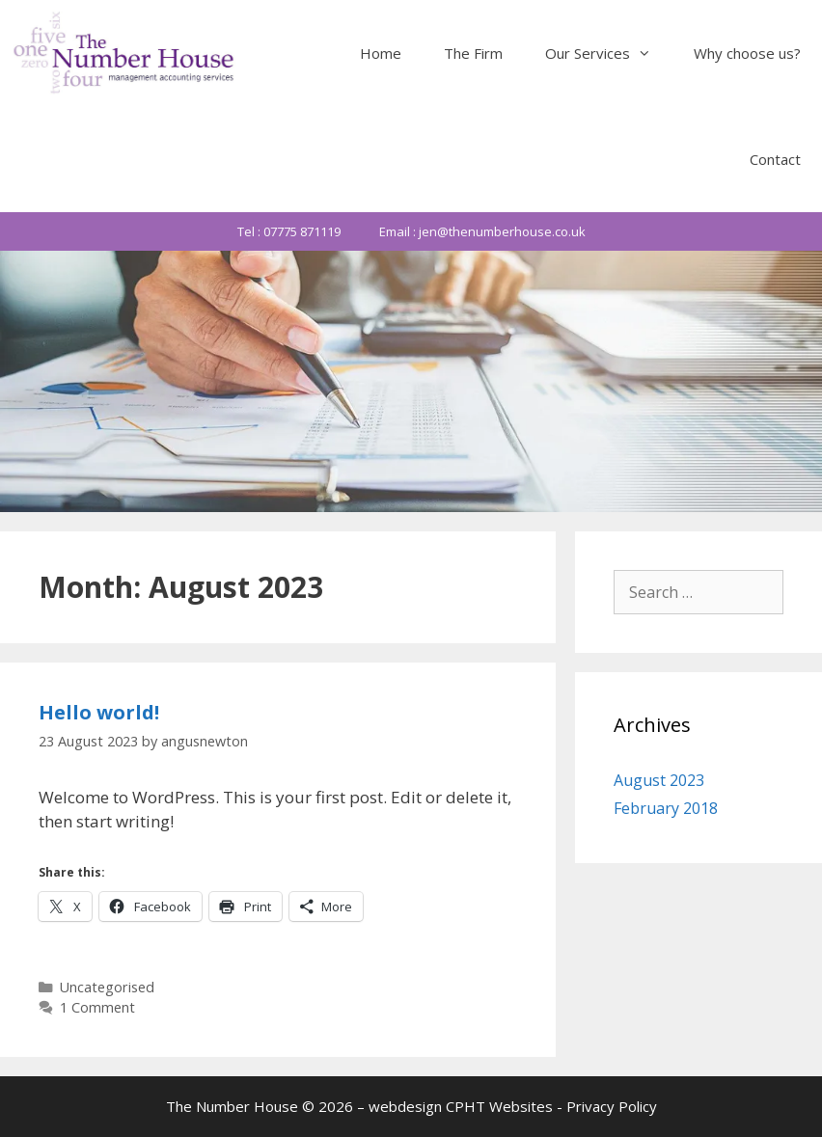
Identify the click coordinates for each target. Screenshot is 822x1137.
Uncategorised (107, 987)
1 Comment (97, 1007)
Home (380, 53)
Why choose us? (747, 53)
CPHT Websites (499, 1106)
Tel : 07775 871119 (289, 231)
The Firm (473, 53)
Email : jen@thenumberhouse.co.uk (482, 231)
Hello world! (99, 712)
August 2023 (659, 780)
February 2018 (666, 808)
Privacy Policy (611, 1106)
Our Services (608, 53)
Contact (775, 159)
